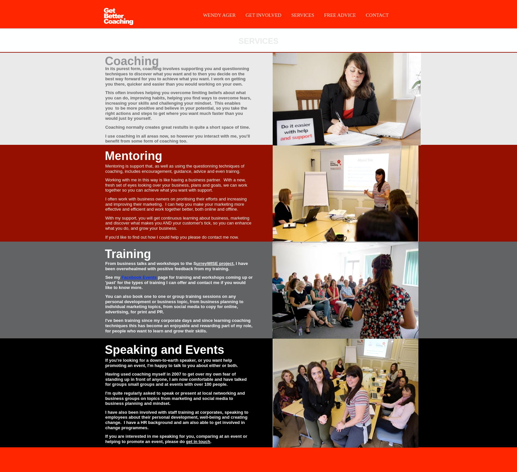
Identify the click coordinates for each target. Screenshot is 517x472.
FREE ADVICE (340, 15)
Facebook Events (139, 277)
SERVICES (302, 15)
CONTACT (377, 15)
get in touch (198, 441)
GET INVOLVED (264, 15)
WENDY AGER (219, 15)
